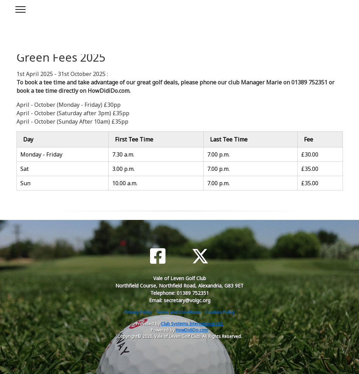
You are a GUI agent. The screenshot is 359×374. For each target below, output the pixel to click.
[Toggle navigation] (20, 8)
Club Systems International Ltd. (192, 324)
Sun (25, 183)
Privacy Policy (138, 312)
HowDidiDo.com (192, 330)
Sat (24, 169)
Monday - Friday (41, 154)
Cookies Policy (220, 312)
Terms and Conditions (178, 312)
